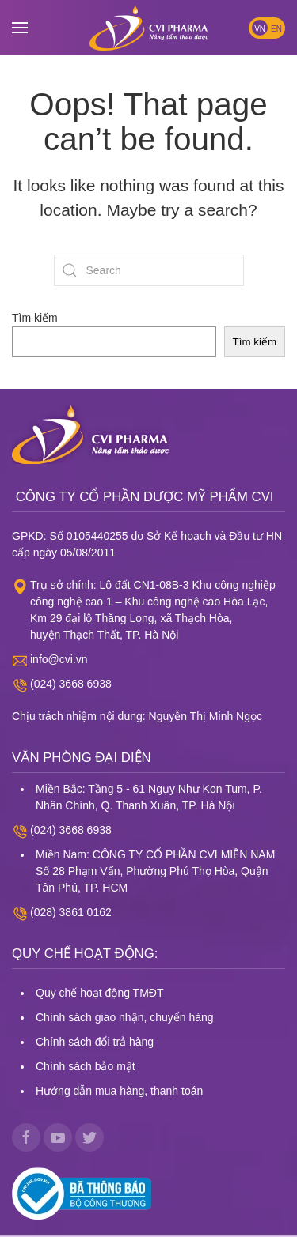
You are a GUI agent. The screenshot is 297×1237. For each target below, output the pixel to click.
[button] (20, 27)
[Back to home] (148, 27)
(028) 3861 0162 (71, 912)
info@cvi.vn (59, 659)
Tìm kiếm (35, 317)
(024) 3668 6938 (71, 683)
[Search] (149, 270)
